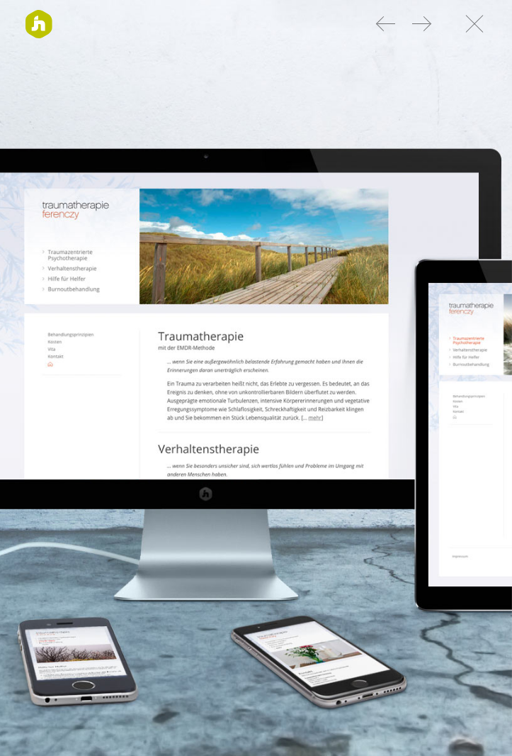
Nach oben (472, 23)
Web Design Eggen (421, 23)
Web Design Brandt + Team (387, 23)
